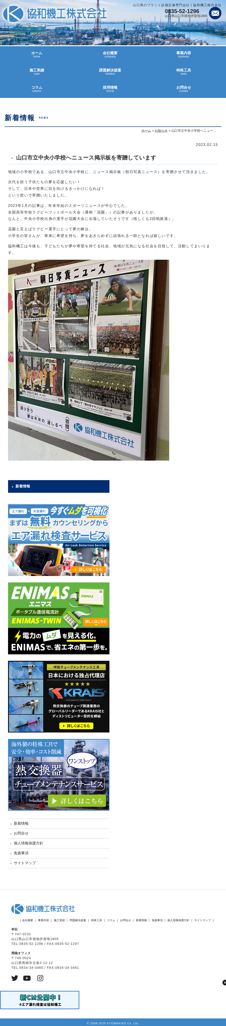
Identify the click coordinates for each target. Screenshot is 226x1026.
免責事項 (21, 853)
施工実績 (36, 74)
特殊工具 (183, 74)
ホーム (36, 56)
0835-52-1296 (182, 11)
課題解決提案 (110, 74)
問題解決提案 (78, 920)
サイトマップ (25, 863)
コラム (36, 91)
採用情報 (110, 91)
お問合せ (183, 91)
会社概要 (110, 56)
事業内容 (183, 56)
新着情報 (21, 823)
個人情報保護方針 (28, 843)
